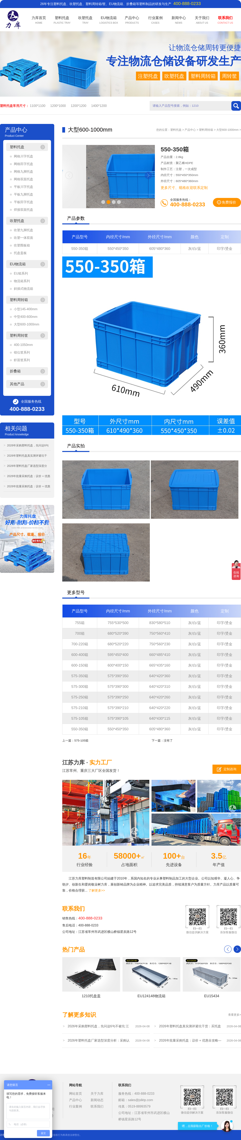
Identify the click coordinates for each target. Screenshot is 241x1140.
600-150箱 (79, 665)
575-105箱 (79, 718)
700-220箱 (79, 644)
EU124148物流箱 (151, 977)
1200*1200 (78, 105)
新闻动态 (97, 1100)
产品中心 (190, 129)
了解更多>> (96, 890)
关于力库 (97, 1093)
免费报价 (229, 202)
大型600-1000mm (227, 129)
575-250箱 (79, 697)
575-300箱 (79, 687)
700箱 (80, 633)
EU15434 (212, 977)
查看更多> (234, 1014)
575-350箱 (79, 676)
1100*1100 (37, 105)
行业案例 (75, 1106)
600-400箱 (79, 655)
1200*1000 (58, 105)
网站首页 (75, 1093)
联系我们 (97, 1106)
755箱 (80, 623)
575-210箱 (79, 708)
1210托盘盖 (91, 977)
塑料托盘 (176, 129)
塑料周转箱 (206, 129)
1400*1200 (99, 105)
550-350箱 (79, 249)
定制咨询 (230, 769)
